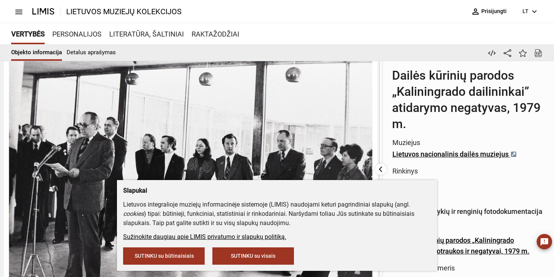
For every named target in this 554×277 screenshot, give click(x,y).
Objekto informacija (36, 52)
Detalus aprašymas (91, 52)
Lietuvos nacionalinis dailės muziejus (292, 113)
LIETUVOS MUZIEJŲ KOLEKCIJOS (124, 11)
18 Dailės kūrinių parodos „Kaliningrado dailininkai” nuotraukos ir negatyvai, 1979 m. (360, 164)
